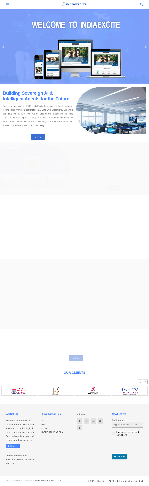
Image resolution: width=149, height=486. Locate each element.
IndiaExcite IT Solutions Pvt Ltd (48, 480)
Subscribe (119, 456)
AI (42, 420)
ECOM (44, 428)
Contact (139, 481)
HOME (91, 481)
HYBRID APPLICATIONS (52, 432)
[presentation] (127, 445)
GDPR (111, 481)
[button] (3, 46)
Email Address (119, 420)
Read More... (13, 445)
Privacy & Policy (124, 481)
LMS (43, 424)
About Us (101, 481)
